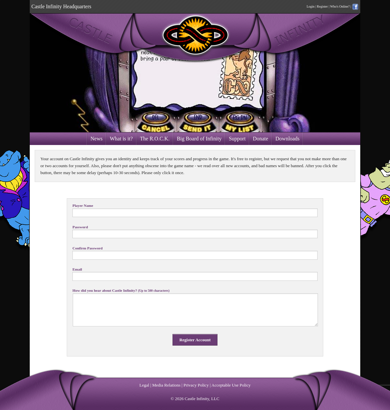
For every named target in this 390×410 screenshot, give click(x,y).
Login (311, 6)
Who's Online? (340, 6)
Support (237, 138)
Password (80, 227)
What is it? (121, 138)
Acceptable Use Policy (231, 385)
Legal (144, 385)
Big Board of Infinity (199, 138)
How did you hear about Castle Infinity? (121, 290)
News (96, 138)
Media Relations (166, 385)
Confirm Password (87, 248)
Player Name (82, 205)
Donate (260, 138)
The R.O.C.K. (155, 138)
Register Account (195, 339)
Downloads (287, 138)
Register (322, 6)
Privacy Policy (196, 385)
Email (77, 269)
